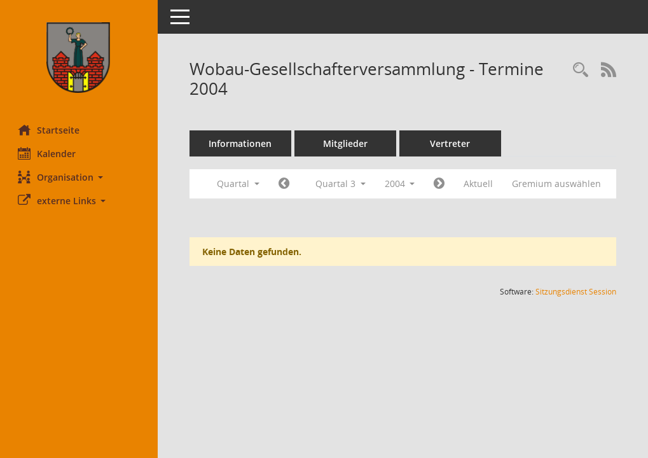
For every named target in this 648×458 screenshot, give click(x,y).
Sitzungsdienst (575, 291)
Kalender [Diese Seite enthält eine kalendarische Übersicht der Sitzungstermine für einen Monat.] (48, 153)
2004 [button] (401, 183)
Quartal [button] (239, 183)
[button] (79, 177)
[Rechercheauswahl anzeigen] (581, 70)
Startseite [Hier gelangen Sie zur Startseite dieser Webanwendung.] (50, 129)
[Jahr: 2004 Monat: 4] (285, 183)
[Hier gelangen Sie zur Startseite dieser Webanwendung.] (79, 57)
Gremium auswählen (558, 183)
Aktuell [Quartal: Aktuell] (480, 183)
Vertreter (452, 143)
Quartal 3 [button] (342, 183)
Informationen (241, 143)
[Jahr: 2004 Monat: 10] (441, 183)
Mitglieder (346, 143)
